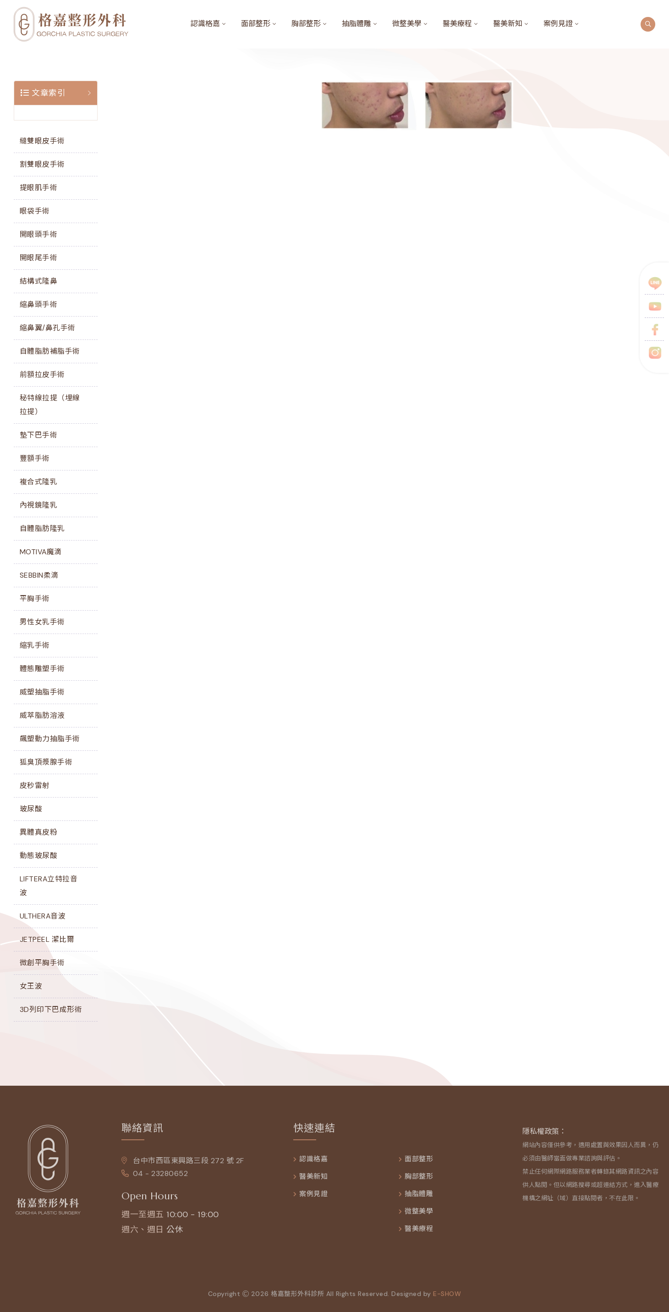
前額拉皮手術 (42, 374)
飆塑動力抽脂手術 (50, 738)
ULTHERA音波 (43, 916)
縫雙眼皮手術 (42, 141)
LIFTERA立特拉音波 (49, 885)
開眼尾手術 (39, 257)
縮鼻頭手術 (39, 304)
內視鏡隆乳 (39, 505)
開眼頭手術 (39, 234)
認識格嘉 (205, 23)
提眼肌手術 (39, 187)
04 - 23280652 (154, 1178)
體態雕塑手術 (42, 668)
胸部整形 (306, 23)
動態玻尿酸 (39, 855)
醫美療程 (457, 23)
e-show (447, 1299)
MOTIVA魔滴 (41, 552)
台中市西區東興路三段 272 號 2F (182, 1165)
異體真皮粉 (39, 832)
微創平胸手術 (42, 963)
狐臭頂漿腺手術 (46, 762)
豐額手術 (35, 458)
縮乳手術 (35, 645)
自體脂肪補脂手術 (50, 351)
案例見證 (558, 23)
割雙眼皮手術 (42, 164)
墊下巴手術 (39, 435)
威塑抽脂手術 (42, 692)
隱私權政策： (544, 1136)
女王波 (31, 986)
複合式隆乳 (39, 482)
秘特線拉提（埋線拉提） (50, 404)
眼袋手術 (35, 211)
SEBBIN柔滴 (39, 575)
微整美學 (407, 23)
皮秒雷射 (35, 785)
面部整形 (255, 23)
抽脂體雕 (356, 23)
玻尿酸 (31, 809)
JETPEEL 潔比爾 (47, 939)
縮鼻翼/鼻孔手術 (48, 328)
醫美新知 (507, 23)
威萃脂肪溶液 (42, 715)
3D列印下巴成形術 (51, 1009)
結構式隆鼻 (39, 281)
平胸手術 (35, 598)
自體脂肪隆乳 (42, 528)
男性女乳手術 (42, 622)
